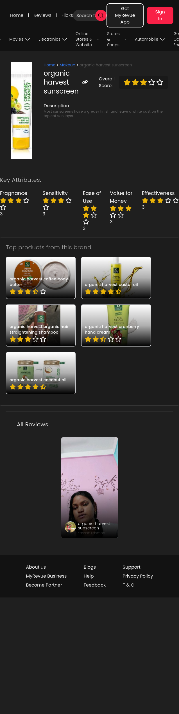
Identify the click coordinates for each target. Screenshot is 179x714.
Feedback (95, 585)
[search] (101, 15)
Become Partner (44, 585)
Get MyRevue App (125, 15)
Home (16, 15)
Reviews (42, 15)
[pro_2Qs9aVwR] (41, 325)
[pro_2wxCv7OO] (116, 325)
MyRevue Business (46, 576)
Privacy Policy (138, 576)
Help (89, 576)
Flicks (67, 15)
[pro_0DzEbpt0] (116, 278)
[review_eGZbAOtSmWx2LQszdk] (89, 487)
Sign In (160, 15)
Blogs (90, 567)
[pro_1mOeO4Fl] (41, 278)
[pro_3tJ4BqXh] (41, 373)
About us (36, 567)
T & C (128, 585)
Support (132, 567)
